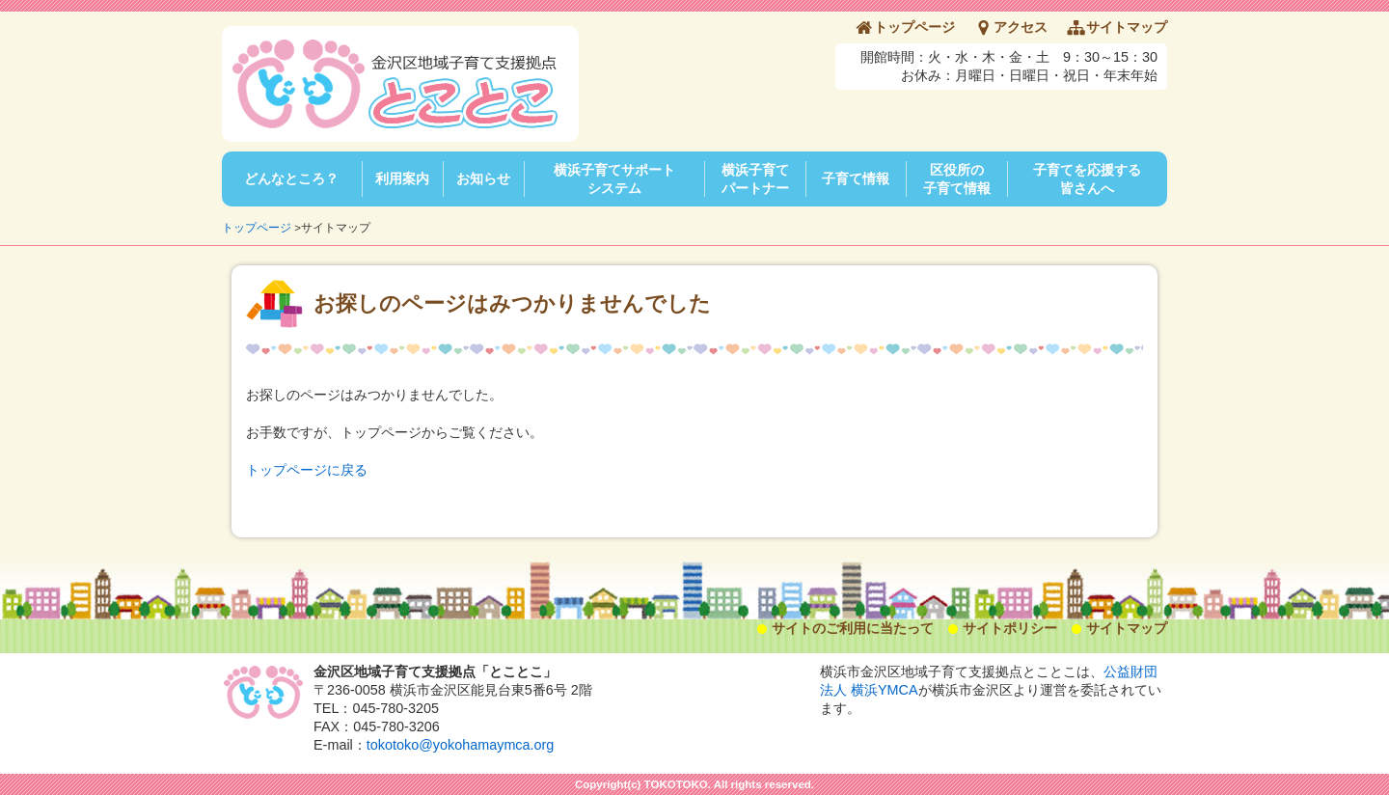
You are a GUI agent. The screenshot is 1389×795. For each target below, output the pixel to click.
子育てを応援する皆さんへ (1087, 179)
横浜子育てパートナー (755, 179)
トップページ (914, 27)
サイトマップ (1126, 27)
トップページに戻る (307, 470)
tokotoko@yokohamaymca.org (461, 745)
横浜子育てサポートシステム (614, 179)
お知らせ (483, 178)
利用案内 (402, 178)
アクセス (1021, 27)
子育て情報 (855, 178)
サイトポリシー (1010, 628)
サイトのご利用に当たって (853, 628)
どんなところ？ (291, 178)
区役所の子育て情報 (957, 179)
